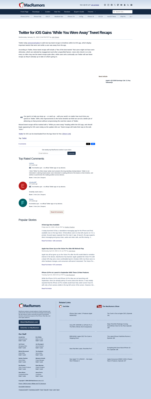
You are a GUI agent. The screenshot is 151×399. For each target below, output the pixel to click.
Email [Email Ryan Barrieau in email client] (37, 367)
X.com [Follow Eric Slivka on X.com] (41, 339)
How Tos (57, 12)
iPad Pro (123, 16)
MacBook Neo (59, 16)
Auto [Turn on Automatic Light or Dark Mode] (51, 389)
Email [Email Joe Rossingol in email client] (37, 346)
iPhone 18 (91, 16)
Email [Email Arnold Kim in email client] (20, 339)
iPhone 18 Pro (25, 16)
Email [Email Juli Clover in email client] (20, 346)
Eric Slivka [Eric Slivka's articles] (39, 336)
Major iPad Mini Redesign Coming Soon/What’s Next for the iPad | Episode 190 (119, 324)
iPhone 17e (71, 16)
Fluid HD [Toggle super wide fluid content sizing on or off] (46, 389)
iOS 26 (100, 16)
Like (39, 177)
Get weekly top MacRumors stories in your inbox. (57, 150)
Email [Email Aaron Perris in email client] (37, 375)
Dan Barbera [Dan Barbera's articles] (22, 364)
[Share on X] (88, 144)
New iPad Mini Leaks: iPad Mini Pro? (81, 347)
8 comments (22, 144)
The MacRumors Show (110, 305)
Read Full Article (47, 241)
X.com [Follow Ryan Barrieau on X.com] (41, 367)
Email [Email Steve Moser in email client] (20, 375)
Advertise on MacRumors (29, 327)
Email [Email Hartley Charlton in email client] (20, 360)
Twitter (21, 134)
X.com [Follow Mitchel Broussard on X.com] (24, 353)
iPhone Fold (37, 16)
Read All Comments (57, 212)
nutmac (31, 163)
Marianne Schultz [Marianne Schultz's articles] (40, 357)
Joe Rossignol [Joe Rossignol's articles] (40, 343)
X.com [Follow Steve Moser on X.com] (24, 375)
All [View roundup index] (131, 16)
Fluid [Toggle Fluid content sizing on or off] (41, 389)
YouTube (66, 305)
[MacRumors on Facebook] (112, 5)
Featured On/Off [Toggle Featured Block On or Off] (23, 389)
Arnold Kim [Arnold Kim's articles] (22, 336)
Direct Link (66, 134)
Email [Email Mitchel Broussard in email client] (20, 353)
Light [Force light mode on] (54, 389)
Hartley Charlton (70, 227)
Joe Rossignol (70, 277)
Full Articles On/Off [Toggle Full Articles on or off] (34, 389)
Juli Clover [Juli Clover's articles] (22, 343)
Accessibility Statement (25, 386)
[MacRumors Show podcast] (105, 5)
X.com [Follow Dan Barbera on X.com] (24, 367)
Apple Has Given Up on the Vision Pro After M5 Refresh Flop (67, 249)
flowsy (31, 199)
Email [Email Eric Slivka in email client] (37, 339)
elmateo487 (33, 182)
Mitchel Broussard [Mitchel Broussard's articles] (24, 350)
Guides (47, 12)
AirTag (81, 16)
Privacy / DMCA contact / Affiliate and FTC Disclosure (32, 383)
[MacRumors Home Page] (32, 5)
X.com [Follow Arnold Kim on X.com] (24, 339)
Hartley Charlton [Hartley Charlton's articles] (23, 357)
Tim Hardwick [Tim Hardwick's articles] (39, 350)
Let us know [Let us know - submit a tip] (95, 5)
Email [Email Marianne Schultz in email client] (37, 360)
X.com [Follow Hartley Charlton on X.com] (24, 360)
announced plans (34, 43)
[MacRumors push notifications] (125, 5)
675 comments (57, 264)
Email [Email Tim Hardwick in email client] (37, 353)
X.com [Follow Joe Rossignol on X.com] (41, 346)
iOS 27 (48, 16)
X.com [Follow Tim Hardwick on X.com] (41, 353)
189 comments (57, 241)
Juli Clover (55, 37)
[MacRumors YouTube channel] (121, 5)
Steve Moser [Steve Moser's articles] (22, 371)
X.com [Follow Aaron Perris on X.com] (41, 375)
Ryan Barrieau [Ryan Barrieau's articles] (40, 364)
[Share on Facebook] (93, 144)
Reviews (67, 12)
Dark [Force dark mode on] (58, 389)
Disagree (43, 177)
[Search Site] (122, 11)
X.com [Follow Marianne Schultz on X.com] (41, 360)
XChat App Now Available (52, 225)
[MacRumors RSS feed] (128, 5)
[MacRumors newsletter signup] (131, 5)
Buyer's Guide (79, 12)
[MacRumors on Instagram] (108, 5)
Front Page (24, 12)
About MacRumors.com (29, 321)
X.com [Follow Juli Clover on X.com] (24, 346)
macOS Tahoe (111, 16)
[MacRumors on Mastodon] (118, 5)
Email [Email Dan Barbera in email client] (20, 367)
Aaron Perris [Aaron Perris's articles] (39, 371)
